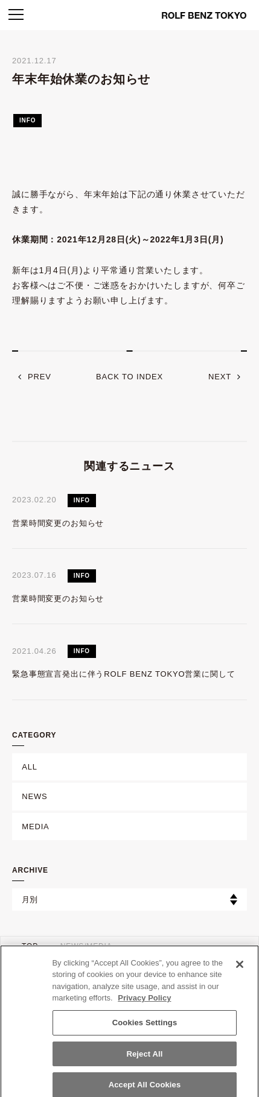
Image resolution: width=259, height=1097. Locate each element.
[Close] (239, 968)
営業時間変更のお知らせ (58, 523)
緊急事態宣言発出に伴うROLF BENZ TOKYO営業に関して (123, 673)
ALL (29, 766)
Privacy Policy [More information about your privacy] (144, 1002)
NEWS (34, 796)
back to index (129, 376)
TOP (30, 946)
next (219, 376)
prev (39, 376)
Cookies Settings (144, 1026)
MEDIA (35, 826)
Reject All (144, 1058)
